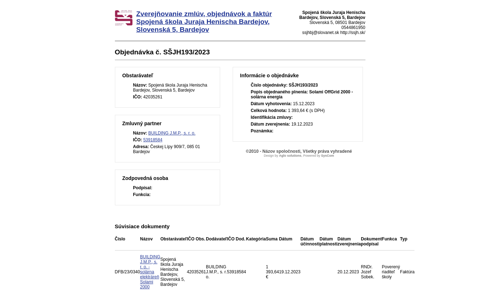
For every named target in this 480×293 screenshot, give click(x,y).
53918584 (152, 139)
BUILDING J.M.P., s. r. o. (171, 133)
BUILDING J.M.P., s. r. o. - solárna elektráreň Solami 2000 (150, 271)
